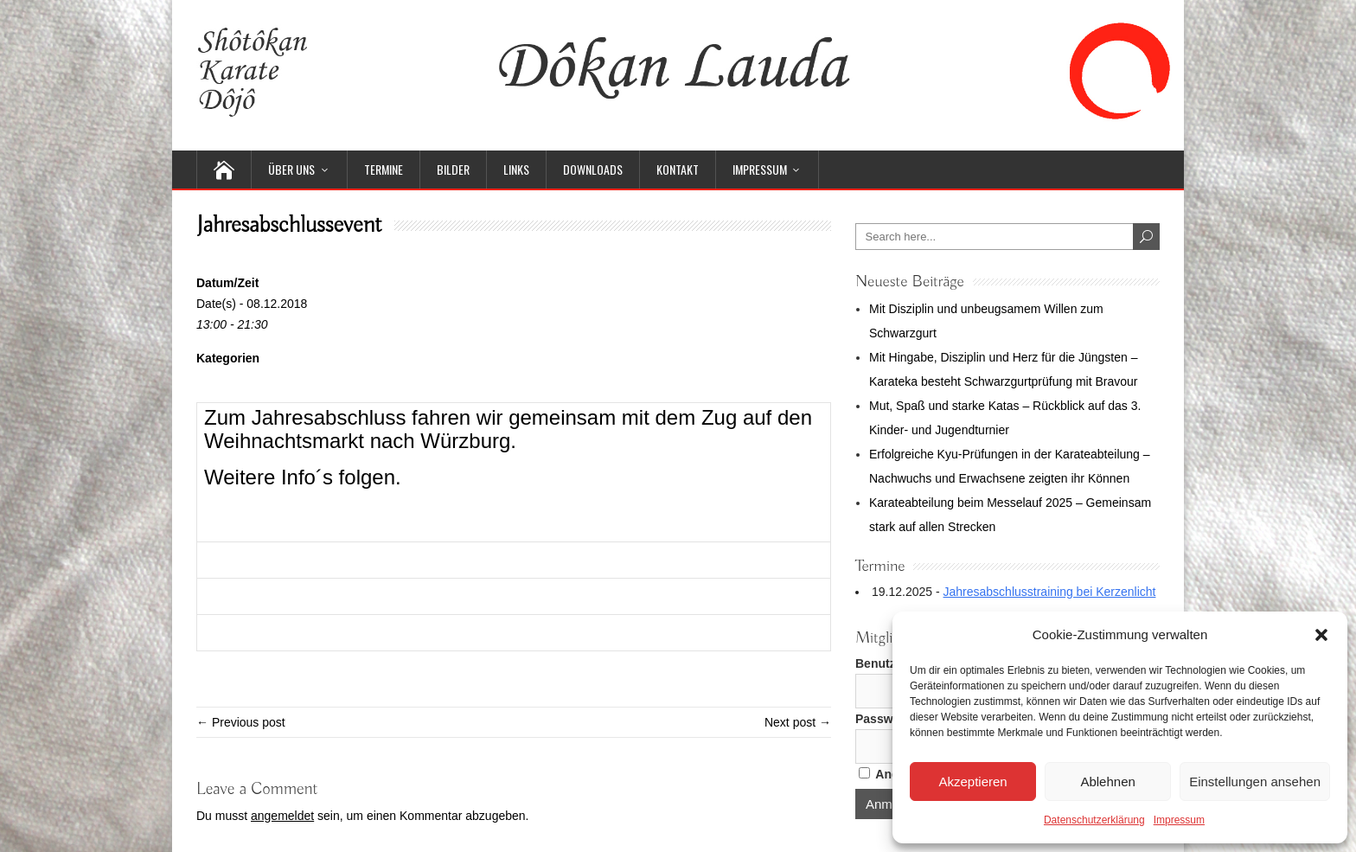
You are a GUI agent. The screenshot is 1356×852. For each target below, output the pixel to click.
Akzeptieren (972, 781)
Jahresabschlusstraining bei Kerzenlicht (1049, 592)
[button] (1321, 635)
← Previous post (240, 722)
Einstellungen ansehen (1255, 781)
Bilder (453, 169)
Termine (383, 169)
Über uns (291, 169)
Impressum (1179, 820)
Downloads (593, 169)
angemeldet (282, 816)
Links (516, 169)
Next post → (797, 722)
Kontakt (677, 169)
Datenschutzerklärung (1094, 820)
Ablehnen (1107, 781)
